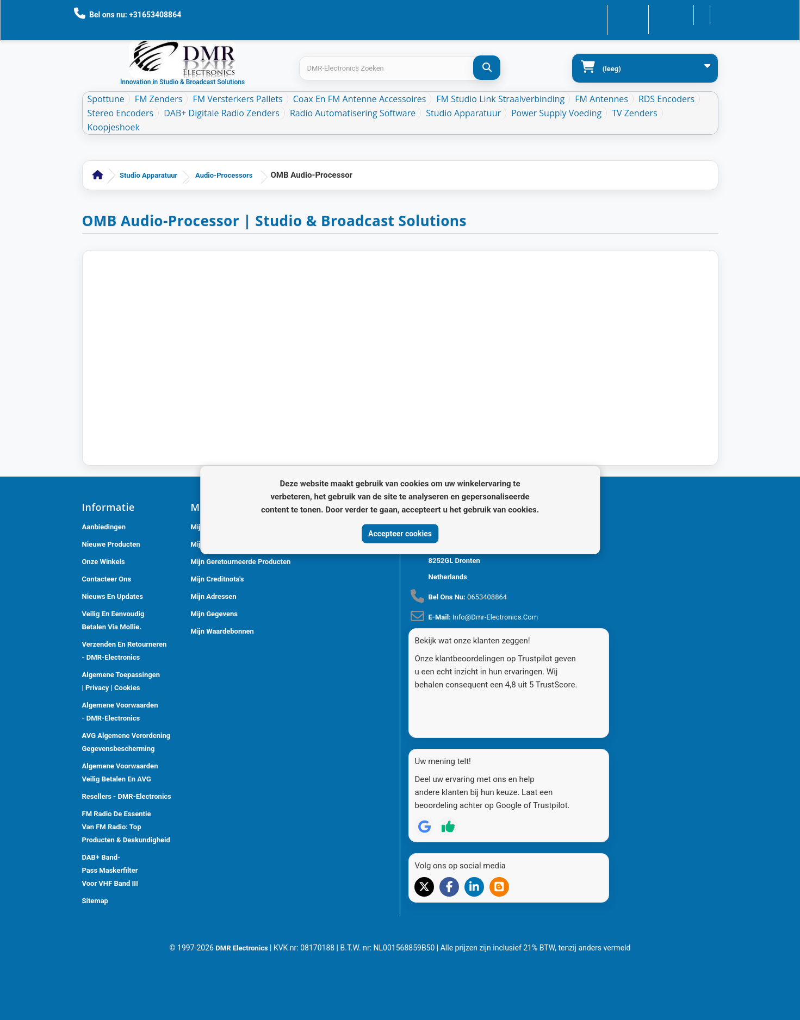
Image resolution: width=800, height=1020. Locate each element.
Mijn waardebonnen (222, 631)
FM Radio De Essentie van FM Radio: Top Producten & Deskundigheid (126, 827)
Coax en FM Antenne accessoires (359, 99)
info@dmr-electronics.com (495, 617)
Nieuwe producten (111, 544)
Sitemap (95, 901)
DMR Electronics (242, 944)
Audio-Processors (223, 175)
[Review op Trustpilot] (448, 807)
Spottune (106, 99)
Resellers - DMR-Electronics (126, 796)
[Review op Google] (424, 807)
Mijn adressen (214, 596)
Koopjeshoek (114, 127)
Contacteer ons (597, 14)
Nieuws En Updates (112, 596)
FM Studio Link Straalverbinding (500, 99)
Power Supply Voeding (556, 113)
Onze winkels (103, 562)
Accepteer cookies (400, 533)
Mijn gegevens (214, 614)
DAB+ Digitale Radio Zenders (222, 113)
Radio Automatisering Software (352, 113)
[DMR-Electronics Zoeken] (486, 67)
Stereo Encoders (121, 113)
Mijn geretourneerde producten (241, 562)
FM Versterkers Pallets (237, 99)
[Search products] (399, 68)
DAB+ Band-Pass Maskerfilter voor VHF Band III (110, 870)
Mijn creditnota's (217, 579)
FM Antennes (601, 99)
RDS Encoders (666, 99)
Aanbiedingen (104, 527)
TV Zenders (634, 113)
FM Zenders (159, 99)
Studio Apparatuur (463, 113)
